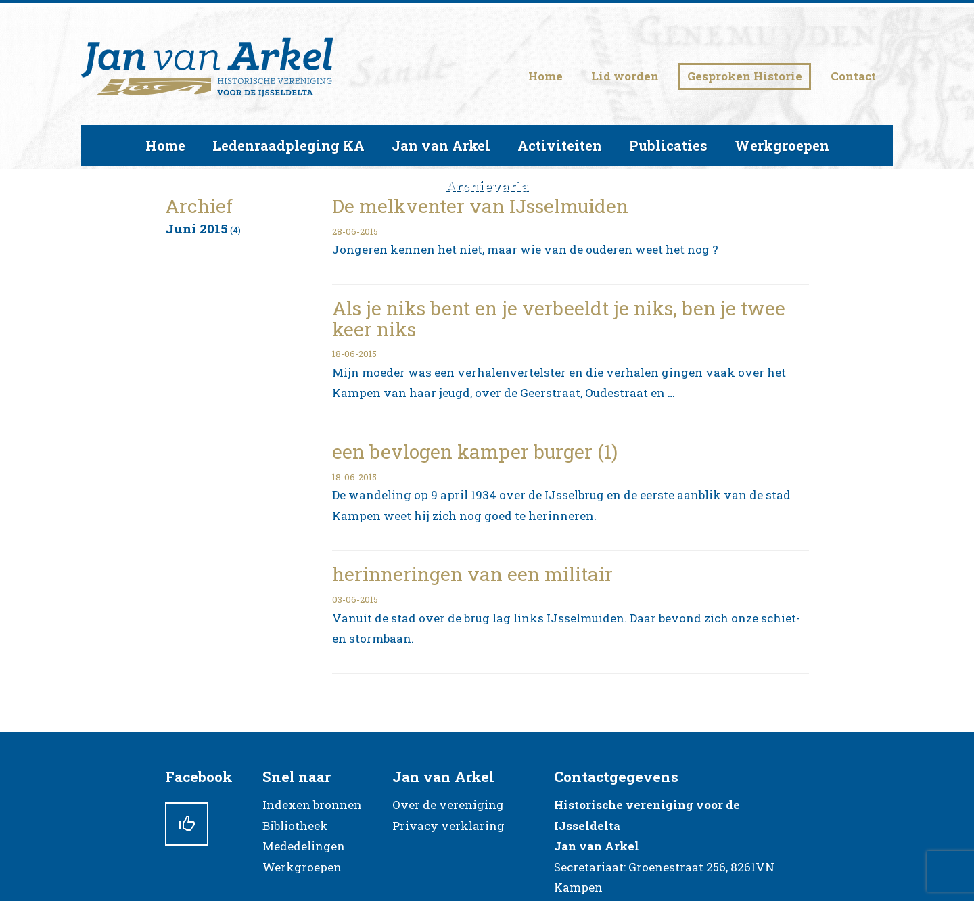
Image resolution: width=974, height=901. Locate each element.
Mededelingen (303, 846)
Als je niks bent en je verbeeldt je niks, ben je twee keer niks (558, 319)
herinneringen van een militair (472, 573)
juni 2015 (196, 228)
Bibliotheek (295, 825)
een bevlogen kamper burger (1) (475, 451)
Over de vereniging (448, 804)
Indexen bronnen (312, 804)
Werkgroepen (302, 867)
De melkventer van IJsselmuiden (480, 205)
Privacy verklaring (448, 825)
